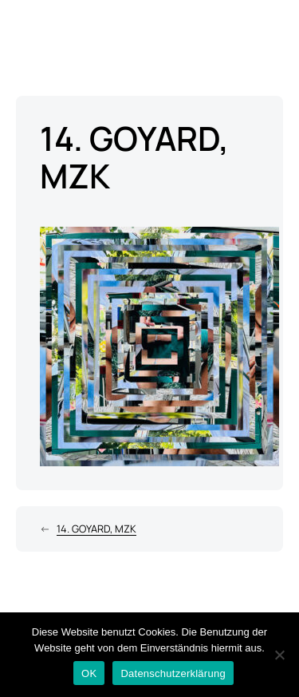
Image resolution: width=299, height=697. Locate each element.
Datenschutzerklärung (172, 673)
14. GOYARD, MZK (96, 528)
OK (88, 673)
